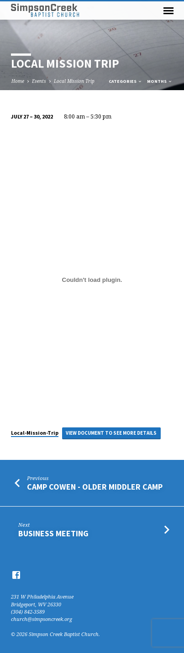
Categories (125, 81)
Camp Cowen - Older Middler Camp (95, 486)
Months (160, 81)
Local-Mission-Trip (34, 432)
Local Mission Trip (74, 81)
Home (17, 81)
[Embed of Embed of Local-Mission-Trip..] (92, 279)
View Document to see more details (111, 433)
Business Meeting (53, 533)
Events (39, 81)
